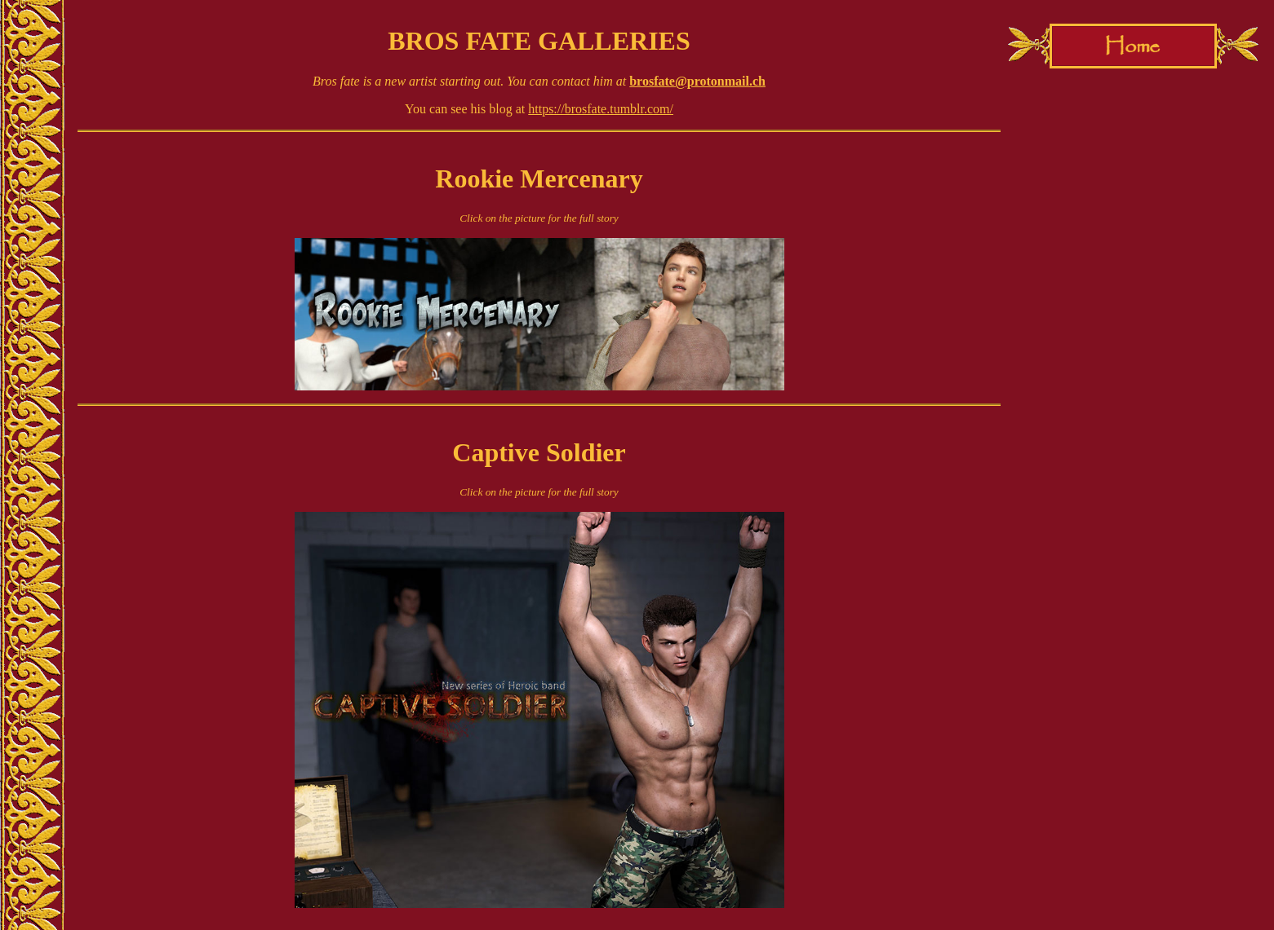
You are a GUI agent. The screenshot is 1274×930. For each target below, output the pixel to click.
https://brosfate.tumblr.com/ (600, 109)
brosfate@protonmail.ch (697, 81)
